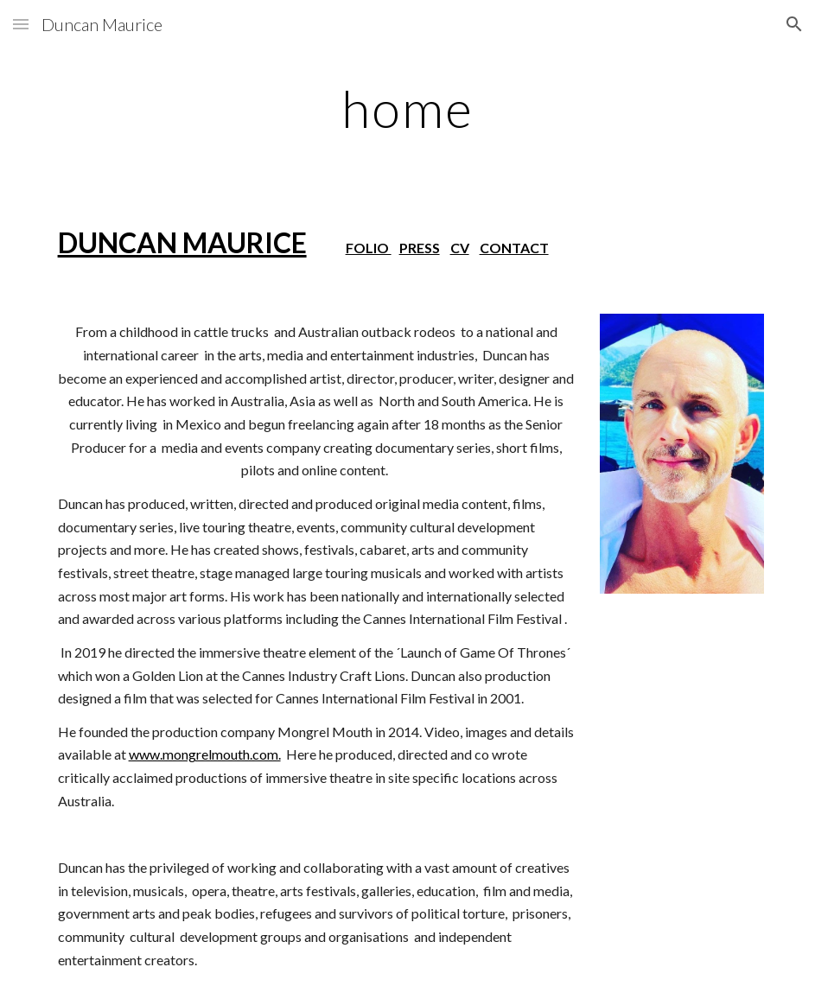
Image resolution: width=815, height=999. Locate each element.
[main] (408, 108)
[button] (20, 24)
